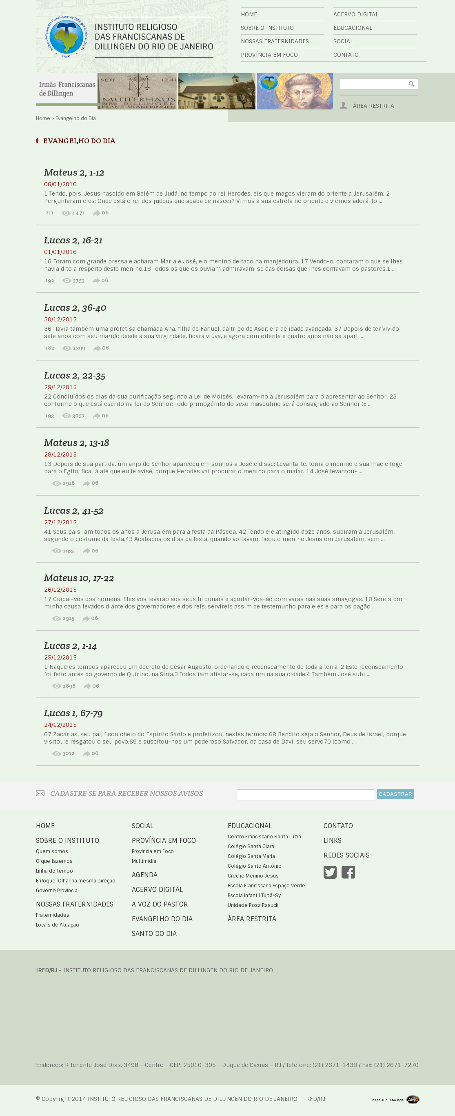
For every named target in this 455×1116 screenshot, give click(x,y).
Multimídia (144, 861)
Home (249, 14)
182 (49, 347)
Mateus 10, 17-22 (79, 577)
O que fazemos (54, 861)
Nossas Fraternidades (275, 41)
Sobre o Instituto (267, 27)
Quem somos (52, 851)
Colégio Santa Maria (251, 856)
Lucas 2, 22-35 (74, 375)
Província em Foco (269, 54)
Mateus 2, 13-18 (76, 442)
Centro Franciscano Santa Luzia (264, 836)
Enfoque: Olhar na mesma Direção (75, 881)
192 (49, 280)
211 (48, 212)
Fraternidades (52, 915)
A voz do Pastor (160, 904)
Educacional (352, 27)
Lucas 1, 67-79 (73, 712)
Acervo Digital (355, 14)
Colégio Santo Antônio (255, 866)
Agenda (145, 875)
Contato (346, 54)
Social (343, 41)
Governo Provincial (57, 890)
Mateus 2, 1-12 (74, 172)
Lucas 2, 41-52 (74, 510)
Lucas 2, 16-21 (73, 240)
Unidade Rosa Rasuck (253, 905)
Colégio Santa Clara (251, 846)
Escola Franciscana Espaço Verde (266, 885)
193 (49, 415)
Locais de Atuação (57, 925)
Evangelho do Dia (162, 919)
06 (101, 212)
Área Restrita (373, 105)
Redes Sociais (347, 855)
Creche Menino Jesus (253, 876)
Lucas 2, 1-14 (70, 645)
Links (333, 840)
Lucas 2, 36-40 (75, 307)
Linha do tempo (54, 871)
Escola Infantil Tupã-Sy (254, 895)
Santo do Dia (154, 933)
